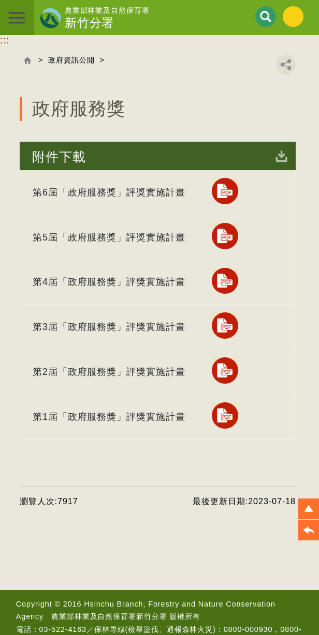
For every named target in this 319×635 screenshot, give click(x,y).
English (293, 16)
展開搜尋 (265, 16)
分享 (286, 64)
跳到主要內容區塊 (0, 0)
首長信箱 (144, 621)
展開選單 (17, 17)
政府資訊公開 (71, 60)
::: (4, 40)
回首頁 (27, 60)
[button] (308, 508)
